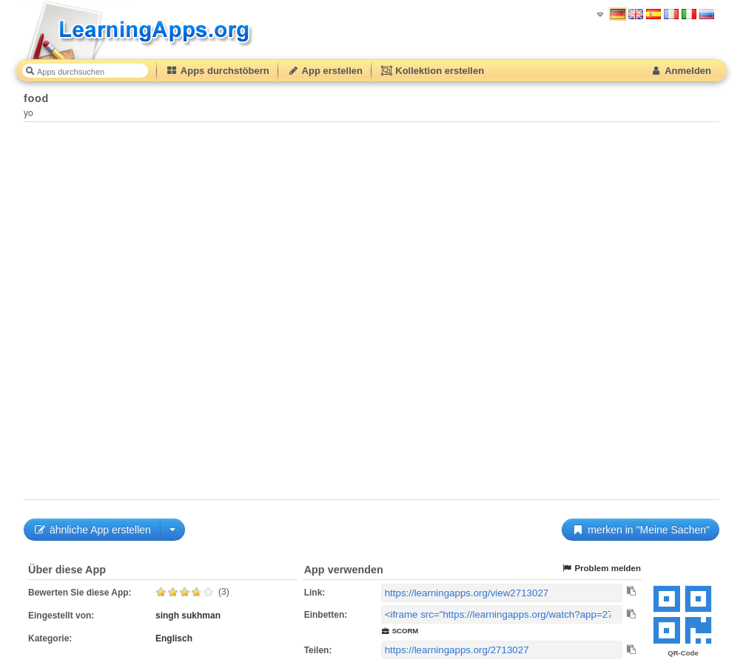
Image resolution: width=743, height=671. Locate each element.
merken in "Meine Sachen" (640, 530)
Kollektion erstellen (432, 70)
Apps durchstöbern (217, 70)
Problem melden (601, 568)
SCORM (400, 631)
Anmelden (680, 70)
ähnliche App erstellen (92, 530)
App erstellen (325, 70)
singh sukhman (188, 615)
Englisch (173, 638)
